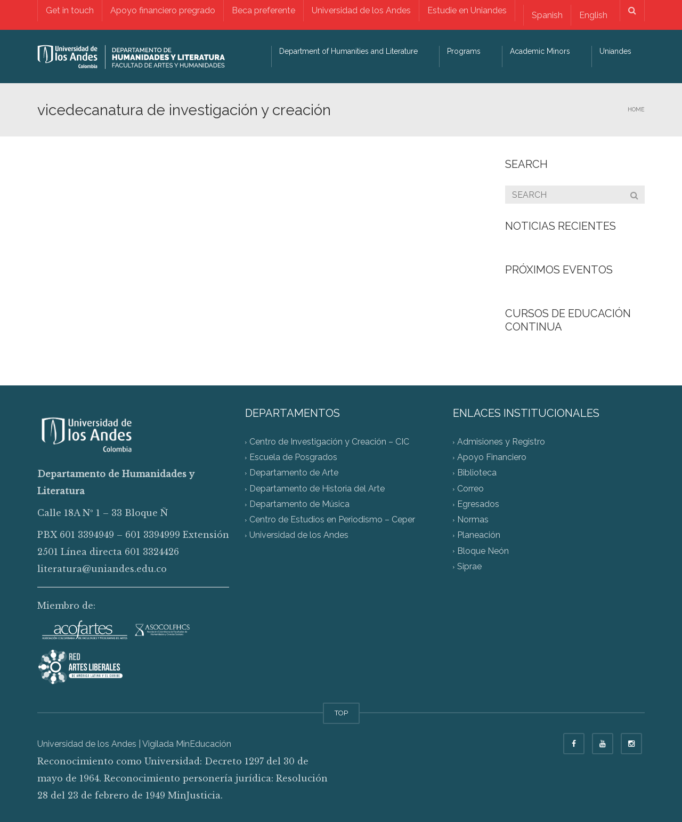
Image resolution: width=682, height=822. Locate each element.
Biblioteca (477, 473)
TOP (341, 713)
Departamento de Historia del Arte (317, 488)
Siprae (469, 566)
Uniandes (615, 51)
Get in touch (70, 10)
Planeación (478, 535)
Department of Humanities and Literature (348, 51)
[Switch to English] (593, 15)
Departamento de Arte (293, 473)
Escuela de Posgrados (293, 458)
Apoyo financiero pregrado (162, 10)
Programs (464, 51)
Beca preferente (263, 10)
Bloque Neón (483, 551)
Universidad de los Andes (361, 10)
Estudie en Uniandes (467, 10)
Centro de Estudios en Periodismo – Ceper (332, 520)
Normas (473, 520)
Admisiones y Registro (501, 442)
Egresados (478, 504)
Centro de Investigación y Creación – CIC (329, 442)
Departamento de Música (299, 504)
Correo (470, 488)
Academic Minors (540, 51)
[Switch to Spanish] (547, 15)
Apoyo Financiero (491, 458)
